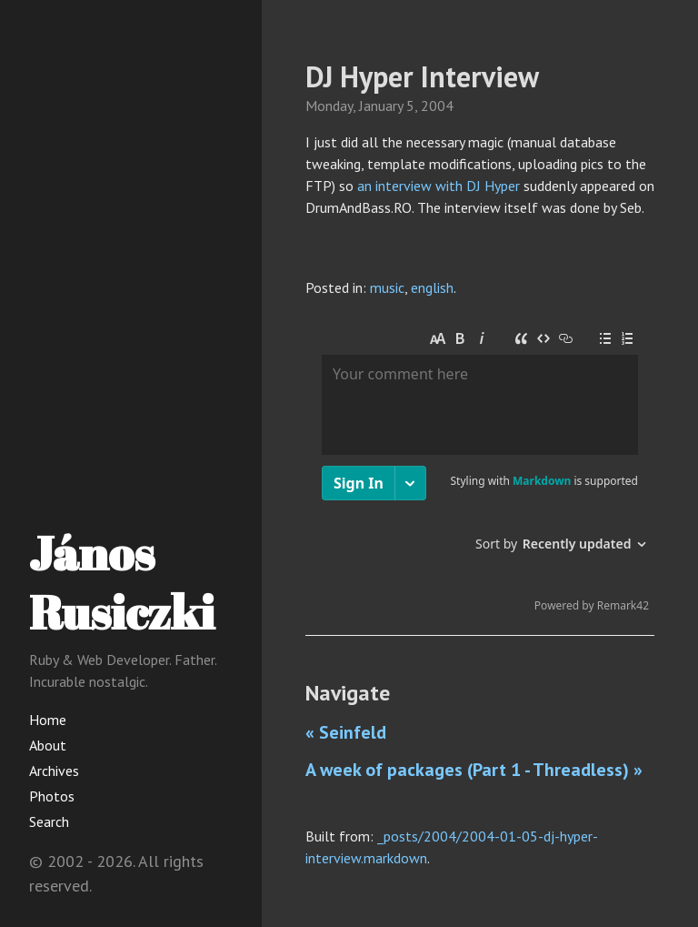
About (47, 745)
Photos (52, 796)
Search (49, 821)
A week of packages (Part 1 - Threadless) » (474, 769)
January (381, 105)
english (432, 287)
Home (47, 719)
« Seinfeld (345, 732)
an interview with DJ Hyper (438, 185)
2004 (437, 105)
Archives (54, 770)
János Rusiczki (121, 581)
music (387, 287)
